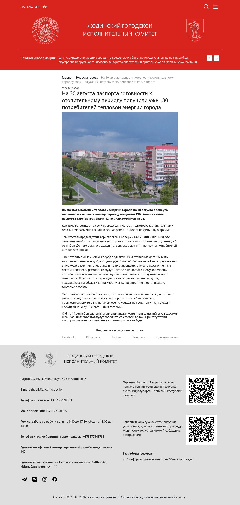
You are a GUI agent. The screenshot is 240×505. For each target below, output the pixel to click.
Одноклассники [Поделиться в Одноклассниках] (167, 337)
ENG (30, 7)
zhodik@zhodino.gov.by (46, 389)
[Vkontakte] (34, 479)
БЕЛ (37, 7)
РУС (23, 7)
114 (54, 466)
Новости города (87, 78)
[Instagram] (44, 479)
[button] (209, 58)
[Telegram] (25, 479)
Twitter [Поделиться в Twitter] (116, 337)
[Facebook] (54, 479)
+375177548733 (61, 400)
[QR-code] (201, 390)
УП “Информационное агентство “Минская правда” (158, 459)
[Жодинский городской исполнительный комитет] (120, 30)
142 (23, 451)
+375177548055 (56, 411)
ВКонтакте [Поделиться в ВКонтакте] (93, 337)
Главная (67, 78)
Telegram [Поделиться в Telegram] (138, 337)
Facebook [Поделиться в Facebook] (68, 337)
